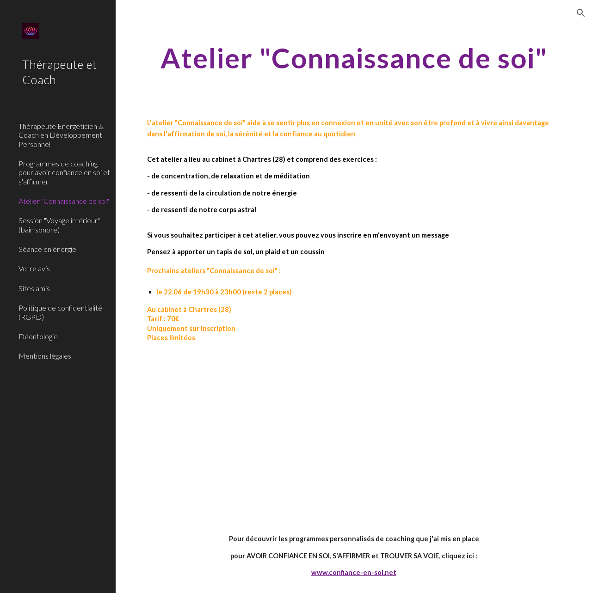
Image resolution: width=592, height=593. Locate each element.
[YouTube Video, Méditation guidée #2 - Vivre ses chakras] (246, 437)
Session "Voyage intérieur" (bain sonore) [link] (59, 224)
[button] (581, 13)
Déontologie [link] (38, 336)
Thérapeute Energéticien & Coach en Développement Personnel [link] (61, 135)
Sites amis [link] (34, 288)
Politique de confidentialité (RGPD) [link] (60, 312)
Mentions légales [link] (44, 355)
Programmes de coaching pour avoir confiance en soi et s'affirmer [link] (64, 172)
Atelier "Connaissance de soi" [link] (63, 200)
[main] (354, 58)
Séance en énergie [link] (47, 249)
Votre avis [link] (34, 268)
